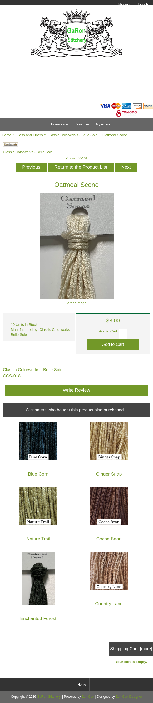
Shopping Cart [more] (131, 648)
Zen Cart (88, 697)
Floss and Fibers (29, 135)
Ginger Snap (109, 474)
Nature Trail (38, 538)
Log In (144, 4)
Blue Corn (38, 474)
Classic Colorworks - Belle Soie (72, 135)
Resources (81, 124)
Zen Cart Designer (129, 697)
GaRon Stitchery (48, 697)
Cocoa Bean (109, 538)
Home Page (59, 124)
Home (124, 4)
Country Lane (108, 603)
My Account (104, 124)
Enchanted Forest (38, 618)
